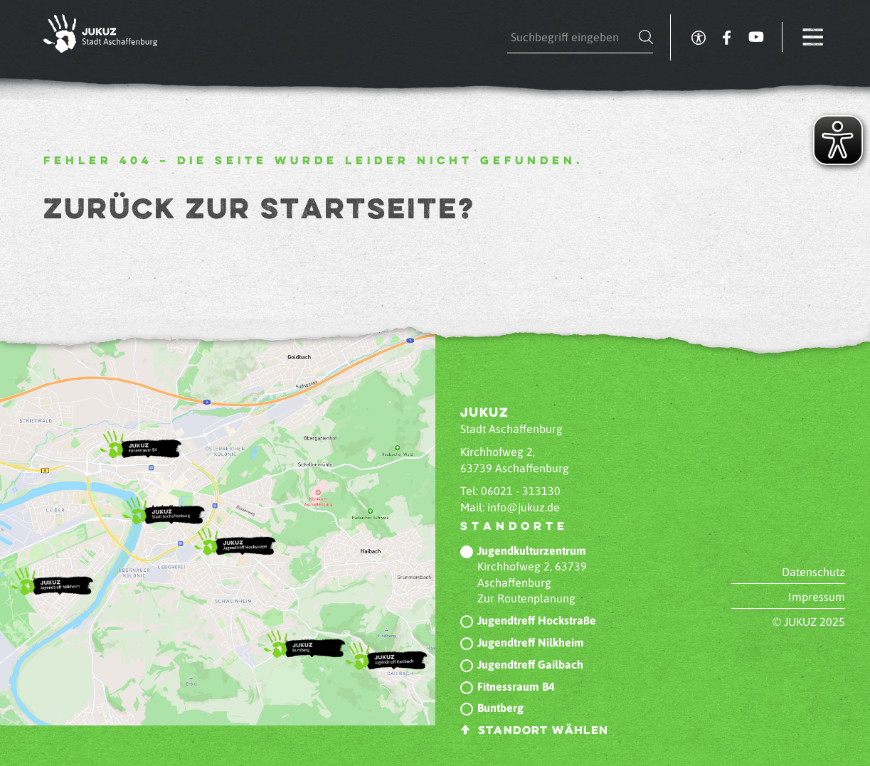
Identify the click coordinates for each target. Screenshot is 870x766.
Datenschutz (813, 571)
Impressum (816, 596)
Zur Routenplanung (526, 598)
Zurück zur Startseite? (259, 210)
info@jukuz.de (523, 507)
